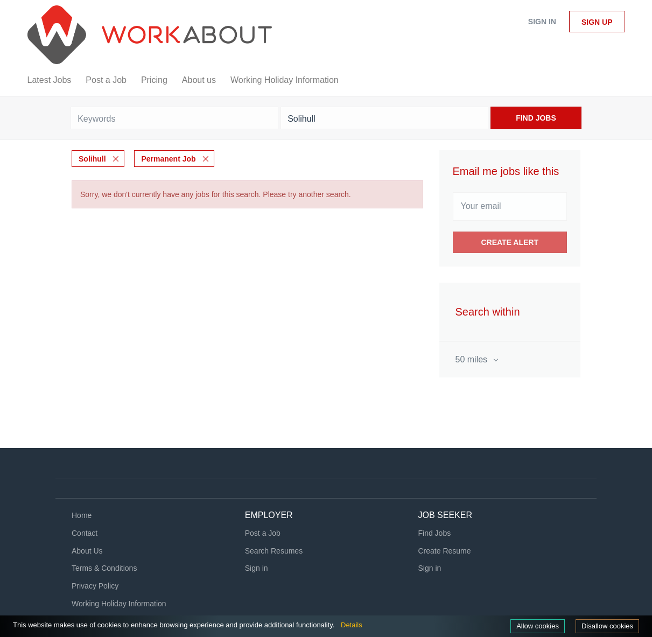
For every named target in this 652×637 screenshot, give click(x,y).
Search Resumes (274, 551)
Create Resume (444, 551)
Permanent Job (168, 159)
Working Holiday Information (119, 603)
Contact (84, 533)
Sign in (542, 21)
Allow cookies (537, 626)
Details (351, 625)
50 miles (472, 359)
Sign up (597, 22)
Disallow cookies (607, 626)
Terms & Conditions (104, 568)
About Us (87, 551)
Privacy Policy (95, 586)
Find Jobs (536, 118)
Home (82, 515)
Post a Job (263, 533)
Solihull (92, 159)
